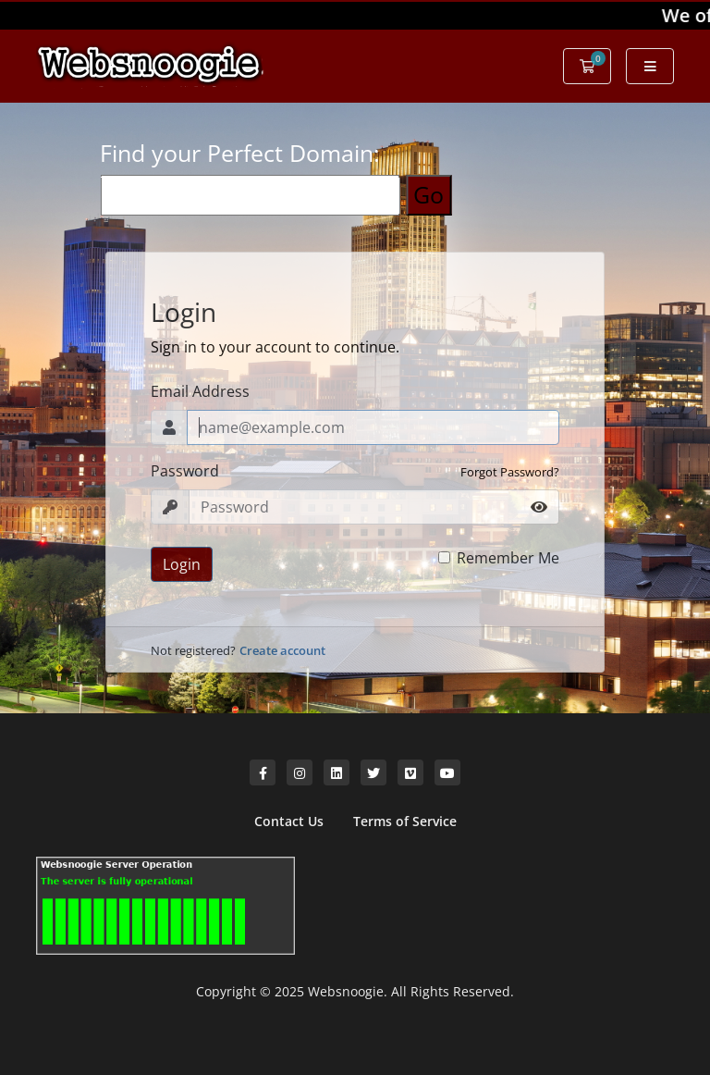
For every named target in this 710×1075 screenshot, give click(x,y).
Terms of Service (405, 821)
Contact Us (289, 821)
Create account (282, 650)
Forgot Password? (509, 471)
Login (182, 564)
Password (185, 471)
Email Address (200, 391)
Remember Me (508, 558)
